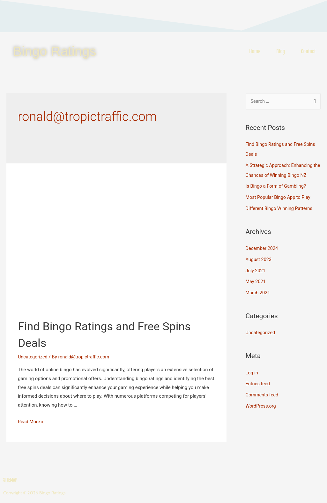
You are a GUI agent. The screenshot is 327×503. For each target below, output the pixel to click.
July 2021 (256, 268)
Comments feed (263, 391)
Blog (280, 51)
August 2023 (259, 257)
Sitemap (10, 480)
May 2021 (256, 279)
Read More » (31, 421)
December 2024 (262, 247)
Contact (308, 51)
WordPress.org (261, 401)
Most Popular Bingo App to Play (279, 196)
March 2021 (258, 290)
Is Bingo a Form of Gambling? (277, 185)
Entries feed (258, 380)
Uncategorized (33, 357)
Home (254, 51)
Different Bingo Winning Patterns (280, 207)
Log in (252, 369)
